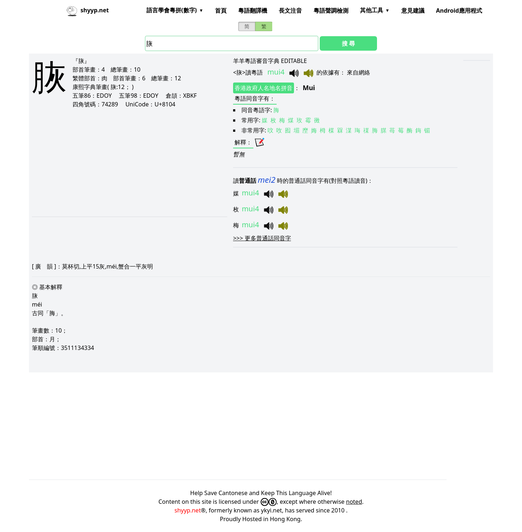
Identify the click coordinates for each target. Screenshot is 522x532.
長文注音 (290, 10)
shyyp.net (187, 510)
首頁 (221, 10)
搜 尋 (348, 43)
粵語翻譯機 (252, 10)
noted (354, 502)
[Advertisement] (116, 162)
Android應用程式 (459, 10)
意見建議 (412, 10)
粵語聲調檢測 (331, 10)
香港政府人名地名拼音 (264, 88)
